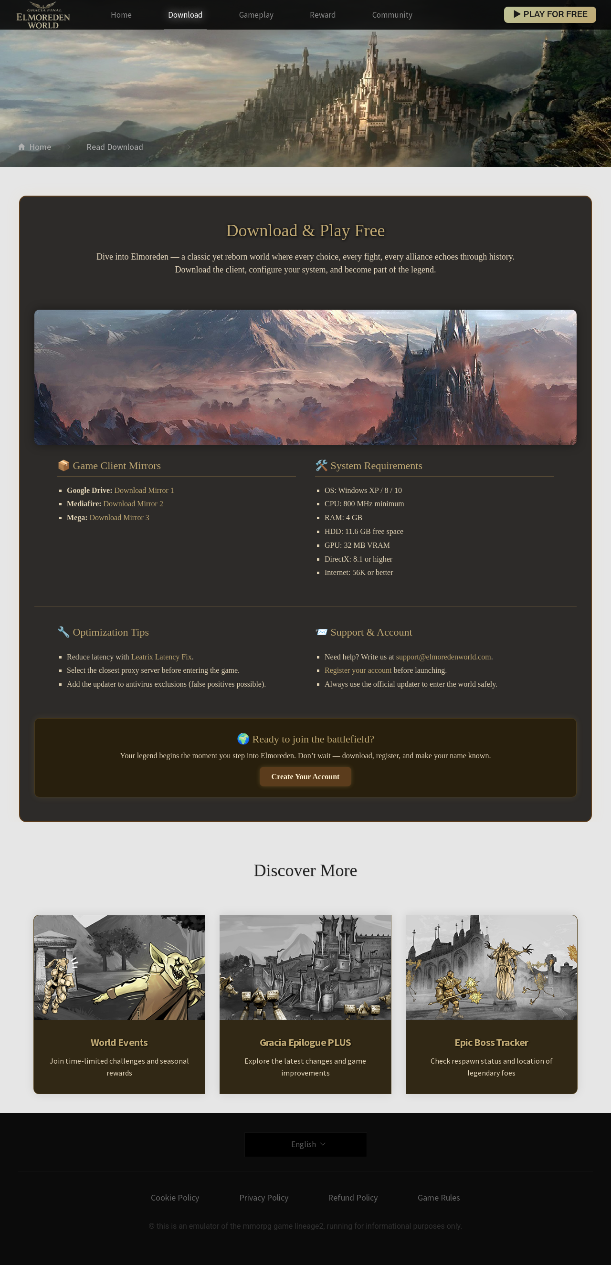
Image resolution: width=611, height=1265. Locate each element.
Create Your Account (306, 777)
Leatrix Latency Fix (161, 657)
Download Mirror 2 (133, 504)
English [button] (308, 1144)
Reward (323, 15)
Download (185, 15)
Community (392, 15)
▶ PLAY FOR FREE (550, 14)
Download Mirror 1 (144, 490)
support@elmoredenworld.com (443, 657)
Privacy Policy (263, 1197)
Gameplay (256, 15)
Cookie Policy (175, 1197)
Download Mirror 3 (119, 517)
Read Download (114, 146)
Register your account (358, 670)
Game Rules (439, 1197)
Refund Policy (353, 1197)
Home (121, 15)
